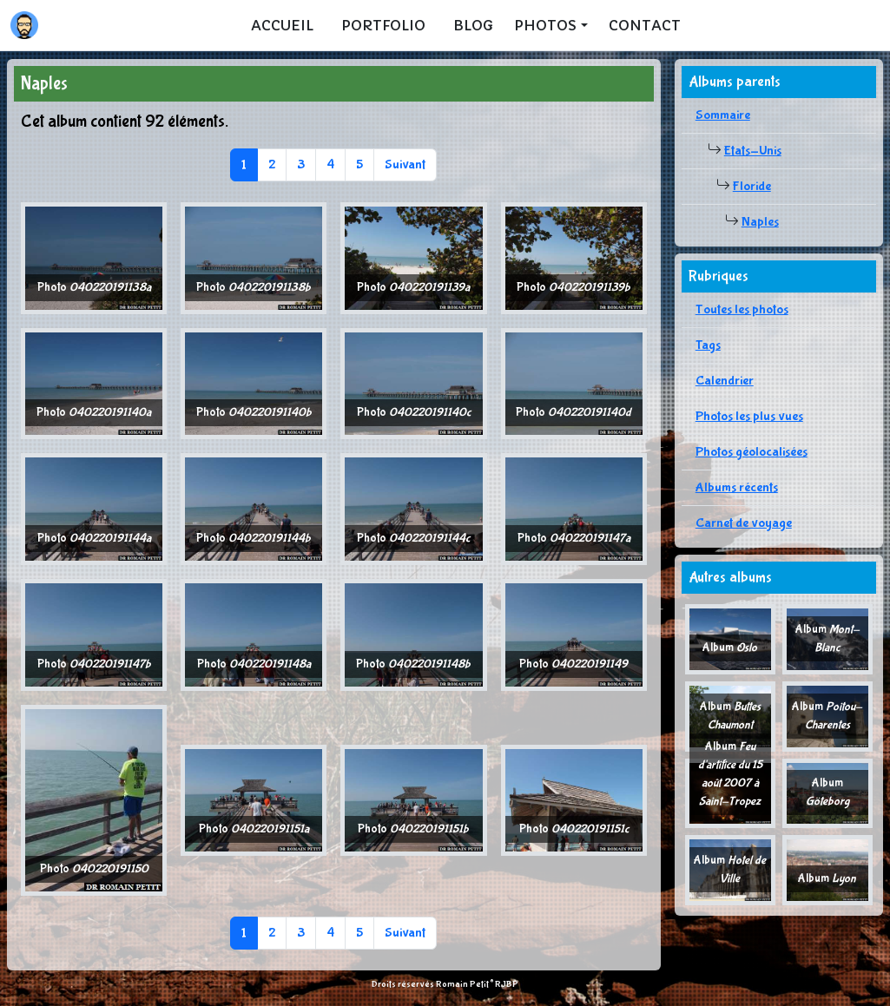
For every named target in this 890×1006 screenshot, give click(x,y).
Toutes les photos (742, 309)
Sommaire (723, 115)
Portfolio (383, 25)
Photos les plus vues (749, 416)
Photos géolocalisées (752, 452)
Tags (708, 345)
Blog (473, 25)
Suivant (405, 164)
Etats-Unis (752, 150)
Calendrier (725, 380)
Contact (645, 25)
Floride (752, 186)
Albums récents (737, 487)
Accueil (282, 25)
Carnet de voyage (744, 523)
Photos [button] (545, 25)
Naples (760, 222)
